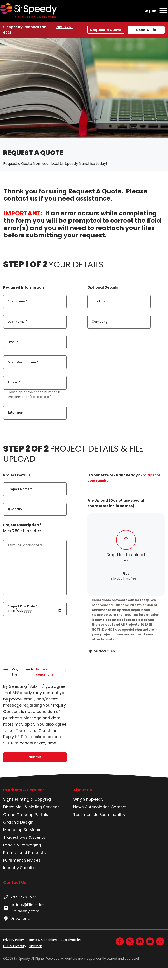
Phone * (14, 382)
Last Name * (17, 321)
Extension (15, 412)
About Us (82, 790)
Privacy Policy (13, 940)
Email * (13, 342)
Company (99, 321)
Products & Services (24, 790)
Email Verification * (23, 362)
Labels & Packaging (22, 845)
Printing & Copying (33, 799)
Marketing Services (21, 829)
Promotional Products (24, 852)
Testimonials (85, 814)
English (150, 11)
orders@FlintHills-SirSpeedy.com (23, 908)
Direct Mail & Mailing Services (31, 807)
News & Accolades (91, 807)
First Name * (17, 301)
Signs (8, 799)
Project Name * (20, 489)
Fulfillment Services (21, 860)
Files (126, 573)
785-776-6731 (20, 897)
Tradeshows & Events (24, 837)
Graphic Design (18, 822)
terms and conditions (44, 671)
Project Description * (22, 524)
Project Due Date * (22, 606)
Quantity (15, 509)
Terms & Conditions (42, 940)
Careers (118, 807)
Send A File (146, 29)
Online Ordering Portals (25, 814)
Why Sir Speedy (88, 799)
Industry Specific (19, 867)
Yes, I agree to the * (39, 672)
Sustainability (112, 814)
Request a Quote (105, 29)
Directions (16, 918)
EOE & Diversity (14, 946)
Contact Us (14, 882)
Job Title (99, 301)
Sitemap (35, 946)
